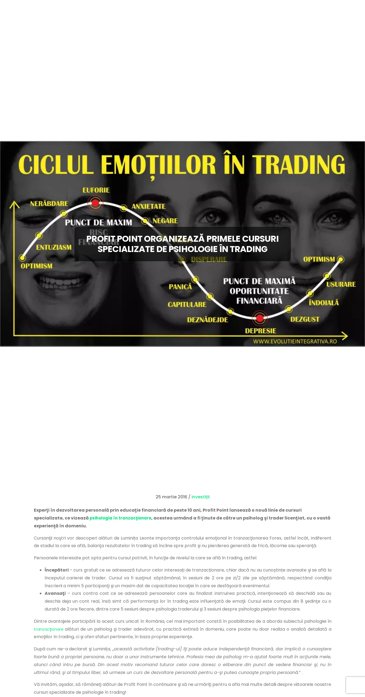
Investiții (201, 497)
